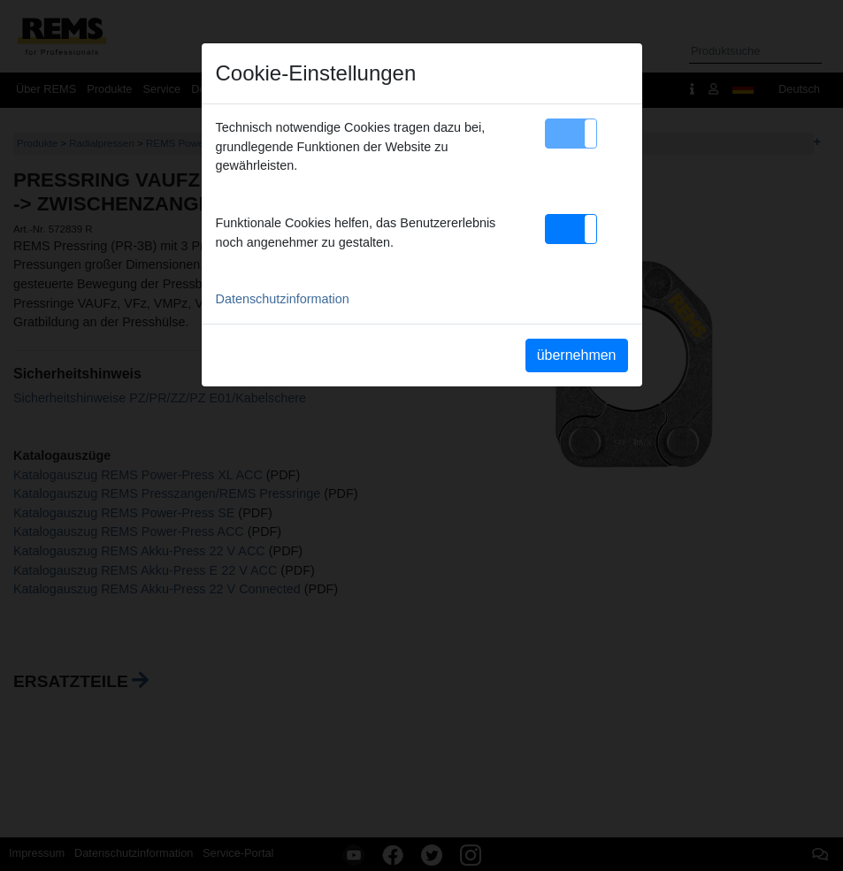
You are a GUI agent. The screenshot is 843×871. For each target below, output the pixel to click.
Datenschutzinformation (282, 299)
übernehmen (577, 355)
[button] (571, 133)
